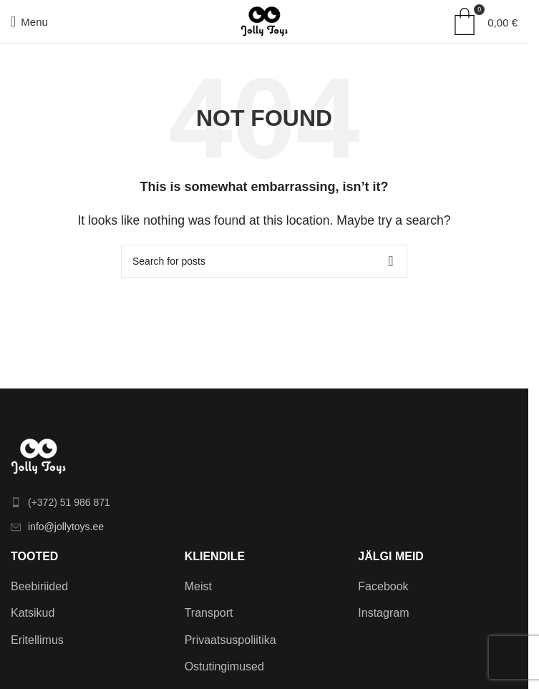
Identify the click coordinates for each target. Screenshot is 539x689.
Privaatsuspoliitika (230, 640)
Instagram (383, 613)
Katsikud (32, 613)
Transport (209, 613)
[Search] (264, 261)
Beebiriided (39, 586)
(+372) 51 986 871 (69, 502)
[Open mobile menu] (29, 21)
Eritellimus (37, 640)
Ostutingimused (224, 666)
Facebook (383, 586)
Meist (198, 586)
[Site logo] (264, 20)
